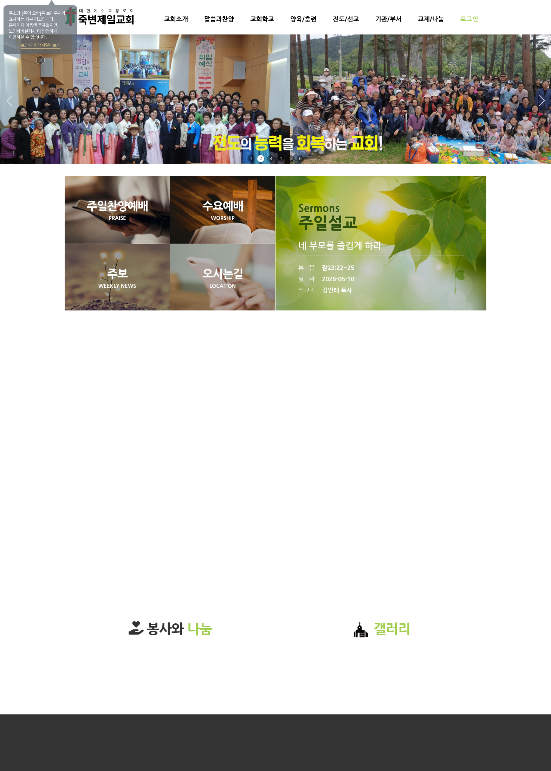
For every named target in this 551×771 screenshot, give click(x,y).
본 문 (326, 268)
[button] (541, 100)
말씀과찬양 (219, 19)
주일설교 (327, 223)
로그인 (469, 19)
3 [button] (271, 158)
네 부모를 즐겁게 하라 (340, 246)
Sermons (318, 208)
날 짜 (326, 279)
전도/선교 (346, 19)
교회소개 (176, 19)
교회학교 (262, 19)
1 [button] (251, 158)
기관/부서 (388, 19)
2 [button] (261, 158)
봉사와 (170, 629)
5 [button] (290, 158)
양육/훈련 (303, 19)
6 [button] (300, 158)
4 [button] (280, 158)
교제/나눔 (431, 19)
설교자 (325, 290)
